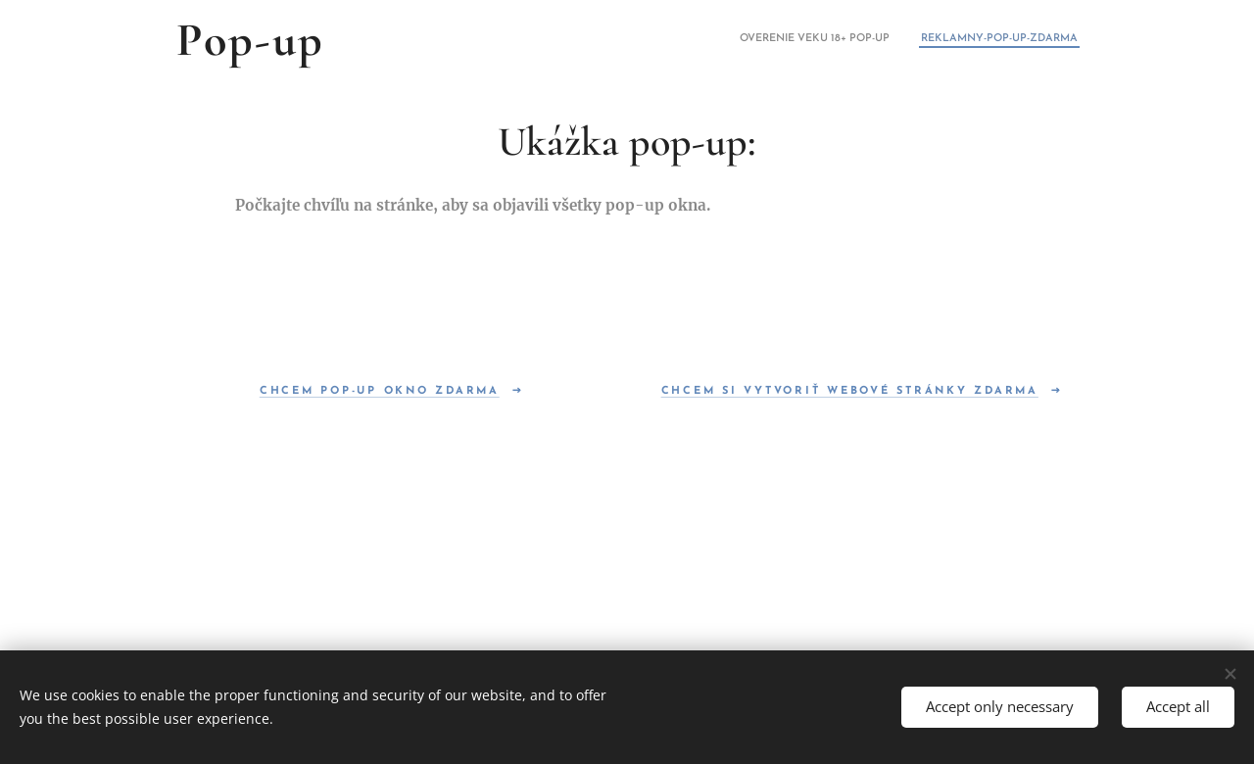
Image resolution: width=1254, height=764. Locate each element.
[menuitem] (1051, 40)
